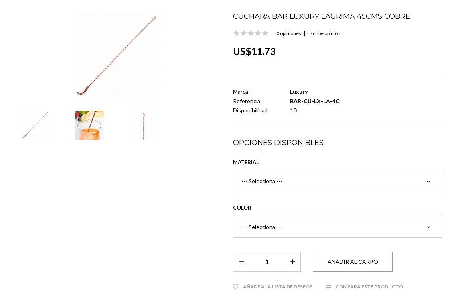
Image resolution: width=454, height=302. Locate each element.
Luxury (299, 91)
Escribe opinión (324, 33)
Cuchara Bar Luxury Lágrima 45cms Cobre (321, 16)
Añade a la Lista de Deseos (277, 287)
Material (246, 162)
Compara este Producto (369, 287)
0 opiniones (288, 33)
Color (242, 207)
